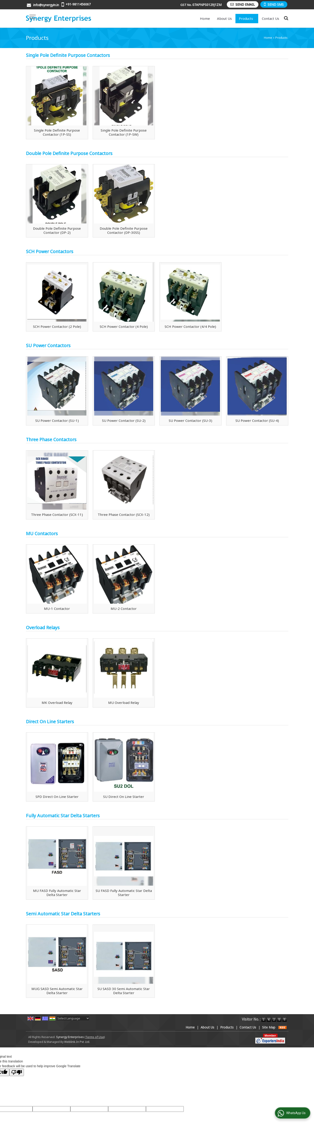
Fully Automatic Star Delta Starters (63, 815)
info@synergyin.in (46, 5)
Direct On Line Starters (50, 721)
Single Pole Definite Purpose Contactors (68, 55)
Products (247, 18)
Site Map (268, 1027)
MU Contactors (42, 533)
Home (205, 18)
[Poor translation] (16, 1072)
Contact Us (270, 18)
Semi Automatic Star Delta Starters (63, 914)
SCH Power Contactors (49, 251)
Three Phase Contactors (51, 439)
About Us (224, 18)
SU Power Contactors (48, 345)
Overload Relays (43, 627)
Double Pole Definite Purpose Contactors (69, 153)
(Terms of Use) (94, 1037)
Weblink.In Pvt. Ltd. (77, 1042)
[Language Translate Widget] (73, 1018)
